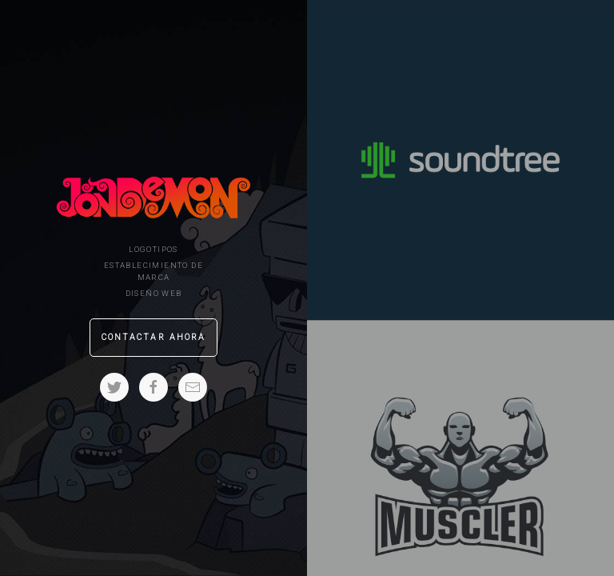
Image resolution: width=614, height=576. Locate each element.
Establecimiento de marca (153, 271)
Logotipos (153, 249)
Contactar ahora (154, 337)
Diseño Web (154, 293)
